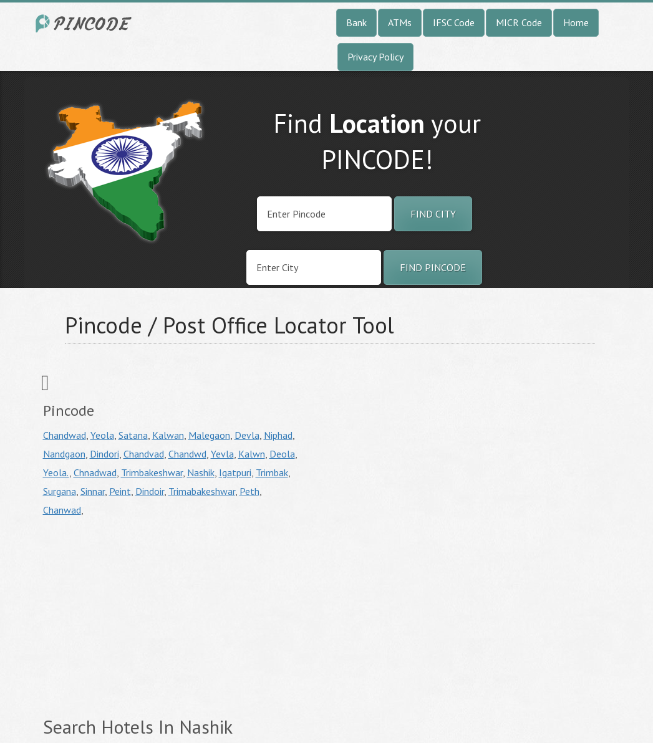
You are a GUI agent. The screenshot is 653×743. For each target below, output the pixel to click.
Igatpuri (235, 472)
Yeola (102, 435)
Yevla (222, 454)
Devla (247, 435)
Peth (249, 491)
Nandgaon (64, 454)
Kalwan (168, 435)
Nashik (201, 472)
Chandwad (64, 435)
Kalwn (251, 454)
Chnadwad (95, 472)
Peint (120, 491)
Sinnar (92, 491)
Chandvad (143, 454)
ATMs (400, 22)
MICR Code (519, 22)
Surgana (59, 491)
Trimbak (272, 472)
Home (576, 22)
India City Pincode (85, 23)
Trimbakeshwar (152, 472)
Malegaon (209, 435)
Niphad (278, 435)
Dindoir (149, 491)
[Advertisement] (148, 612)
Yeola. (56, 472)
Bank (356, 22)
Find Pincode (433, 267)
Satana (133, 435)
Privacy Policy (375, 56)
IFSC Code (454, 22)
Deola (282, 454)
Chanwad (62, 510)
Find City (433, 214)
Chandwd (187, 454)
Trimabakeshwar (201, 491)
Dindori (104, 454)
